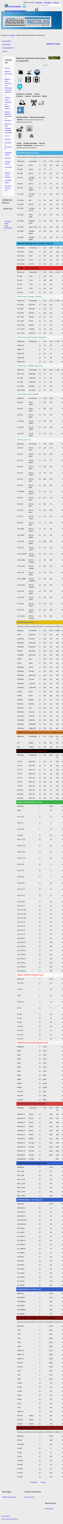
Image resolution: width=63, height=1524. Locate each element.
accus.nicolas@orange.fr (16, 11)
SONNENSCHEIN (8, 154)
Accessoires (8, 168)
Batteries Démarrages (8, 74)
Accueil (12, 35)
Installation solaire (8, 181)
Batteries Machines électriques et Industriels (8, 116)
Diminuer (56, 2)
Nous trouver (49, 1508)
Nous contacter (29, 1497)
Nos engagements (8, 48)
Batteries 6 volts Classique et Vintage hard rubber (8, 128)
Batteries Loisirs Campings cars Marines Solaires (8, 103)
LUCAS (7, 136)
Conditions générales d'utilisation (9, 1519)
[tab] (13, 208)
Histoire (4, 51)
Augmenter (38, 2)
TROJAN (7, 158)
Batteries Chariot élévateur (8, 175)
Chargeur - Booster (8, 163)
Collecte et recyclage (9, 1497)
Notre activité (6, 41)
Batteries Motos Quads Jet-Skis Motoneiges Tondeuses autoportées (8, 86)
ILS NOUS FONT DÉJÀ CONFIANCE (8, 226)
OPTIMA (7, 139)
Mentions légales (5, 1516)
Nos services (6, 44)
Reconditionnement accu (8, 188)
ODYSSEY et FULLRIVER (8, 146)
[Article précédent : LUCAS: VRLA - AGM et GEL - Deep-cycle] (34, 1482)
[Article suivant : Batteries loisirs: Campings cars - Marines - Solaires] (43, 1482)
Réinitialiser (48, 2)
